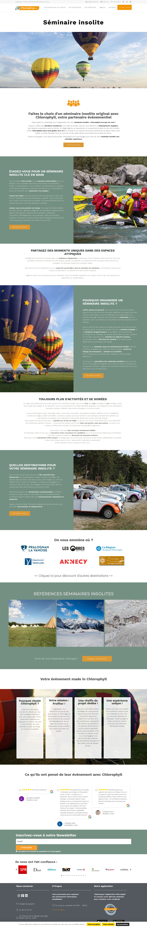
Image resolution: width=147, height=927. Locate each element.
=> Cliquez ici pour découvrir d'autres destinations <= (73, 576)
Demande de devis (73, 145)
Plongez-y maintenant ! (97, 659)
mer (89, 403)
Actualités (112, 7)
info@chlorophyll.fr (27, 904)
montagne (113, 403)
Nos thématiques (75, 7)
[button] (16, 870)
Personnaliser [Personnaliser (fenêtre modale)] (122, 924)
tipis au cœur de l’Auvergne (42, 480)
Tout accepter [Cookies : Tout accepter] (94, 924)
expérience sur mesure (87, 275)
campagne (100, 403)
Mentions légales (58, 910)
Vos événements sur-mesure (55, 7)
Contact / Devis (124, 7)
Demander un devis (19, 227)
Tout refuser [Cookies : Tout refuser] (108, 924)
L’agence (102, 7)
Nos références (90, 7)
